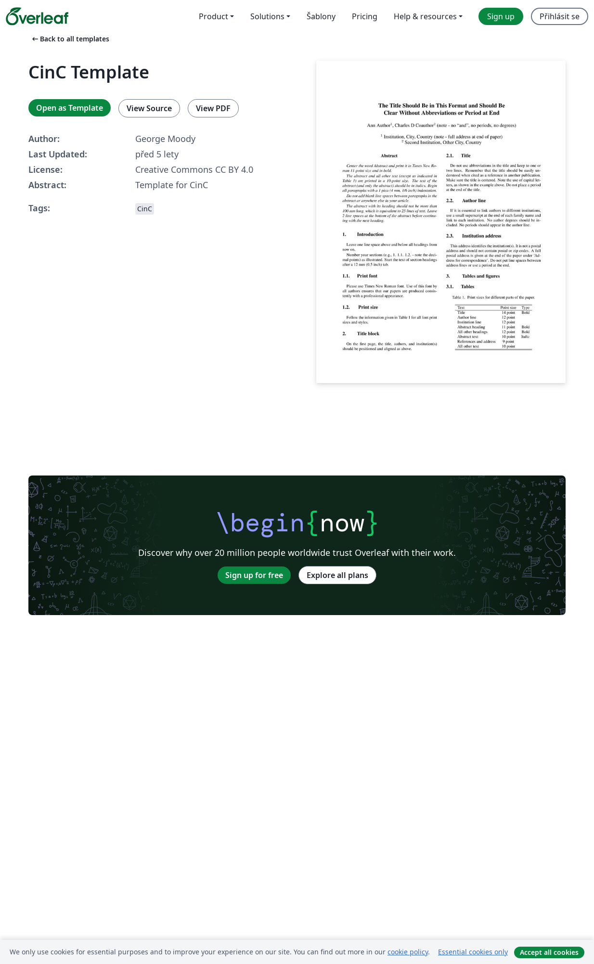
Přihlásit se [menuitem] (560, 16)
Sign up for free (254, 575)
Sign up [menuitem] (501, 16)
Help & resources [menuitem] (425, 16)
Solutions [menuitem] (267, 16)
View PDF (213, 108)
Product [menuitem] (213, 16)
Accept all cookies (549, 952)
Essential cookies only (473, 951)
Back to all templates (69, 38)
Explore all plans (337, 575)
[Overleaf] (37, 16)
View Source (149, 108)
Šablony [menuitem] (321, 16)
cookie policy (407, 951)
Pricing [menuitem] (364, 16)
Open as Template (69, 108)
